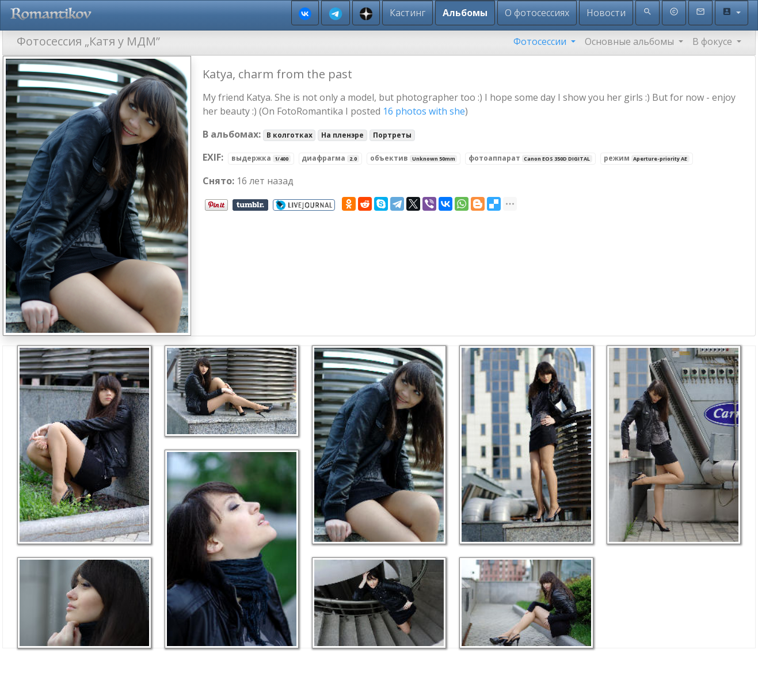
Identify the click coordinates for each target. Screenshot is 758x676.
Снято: (218, 180)
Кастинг (407, 12)
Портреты (392, 135)
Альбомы (465, 12)
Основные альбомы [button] (630, 41)
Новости (606, 12)
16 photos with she (424, 111)
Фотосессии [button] (541, 41)
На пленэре (342, 135)
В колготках (289, 135)
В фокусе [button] (713, 41)
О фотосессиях (537, 12)
